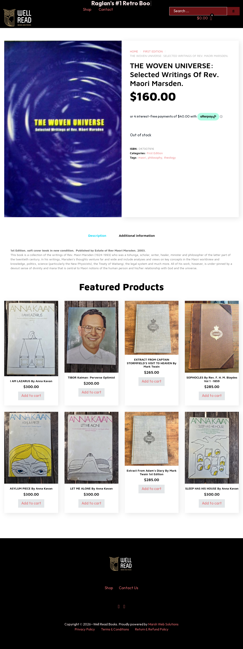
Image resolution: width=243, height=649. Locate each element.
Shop (87, 10)
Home (134, 51)
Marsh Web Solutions (163, 624)
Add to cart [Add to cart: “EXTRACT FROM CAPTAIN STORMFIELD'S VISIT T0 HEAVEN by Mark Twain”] (151, 381)
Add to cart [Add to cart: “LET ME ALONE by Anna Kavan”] (91, 503)
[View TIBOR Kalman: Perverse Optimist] (91, 337)
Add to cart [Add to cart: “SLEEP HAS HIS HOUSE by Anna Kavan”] (212, 503)
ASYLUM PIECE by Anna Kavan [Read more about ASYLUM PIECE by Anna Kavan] (31, 488)
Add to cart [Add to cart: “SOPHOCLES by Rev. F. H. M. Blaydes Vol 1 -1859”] (212, 396)
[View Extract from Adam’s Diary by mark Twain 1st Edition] (152, 438)
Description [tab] (97, 235)
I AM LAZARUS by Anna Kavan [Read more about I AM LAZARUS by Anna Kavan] (31, 381)
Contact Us (128, 588)
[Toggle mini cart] (204, 18)
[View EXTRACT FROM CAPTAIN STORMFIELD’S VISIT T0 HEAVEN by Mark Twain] (152, 327)
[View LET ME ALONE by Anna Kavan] (91, 447)
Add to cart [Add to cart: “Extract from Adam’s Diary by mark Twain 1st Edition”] (151, 489)
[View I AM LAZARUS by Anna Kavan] (31, 338)
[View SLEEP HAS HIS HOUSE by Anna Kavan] (212, 447)
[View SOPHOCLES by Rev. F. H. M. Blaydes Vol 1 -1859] (212, 337)
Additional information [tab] (137, 235)
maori (142, 157)
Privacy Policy (85, 629)
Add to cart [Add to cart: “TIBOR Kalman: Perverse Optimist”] (91, 392)
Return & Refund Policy (151, 629)
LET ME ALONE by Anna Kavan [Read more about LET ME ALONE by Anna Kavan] (91, 488)
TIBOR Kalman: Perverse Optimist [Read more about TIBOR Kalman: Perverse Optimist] (91, 377)
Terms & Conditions (115, 629)
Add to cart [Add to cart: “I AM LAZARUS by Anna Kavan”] (31, 396)
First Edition (152, 51)
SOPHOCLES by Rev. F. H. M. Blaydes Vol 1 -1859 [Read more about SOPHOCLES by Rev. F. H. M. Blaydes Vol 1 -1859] (212, 379)
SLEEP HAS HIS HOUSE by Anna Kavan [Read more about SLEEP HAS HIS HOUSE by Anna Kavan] (212, 488)
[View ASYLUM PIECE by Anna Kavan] (31, 447)
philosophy (155, 157)
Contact (106, 10)
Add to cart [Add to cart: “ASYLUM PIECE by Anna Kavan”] (31, 503)
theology (170, 157)
